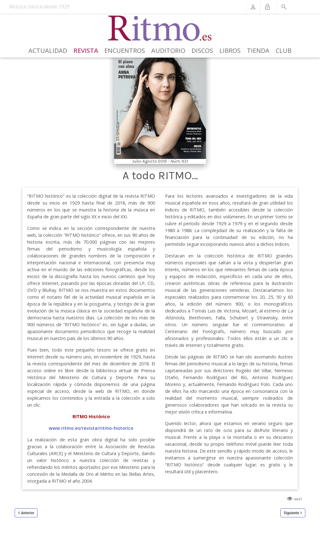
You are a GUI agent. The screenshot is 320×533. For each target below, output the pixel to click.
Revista (85, 50)
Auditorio (168, 50)
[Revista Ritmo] (160, 28)
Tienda (258, 50)
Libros (230, 50)
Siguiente (291, 512)
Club (284, 50)
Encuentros (124, 50)
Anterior (27, 512)
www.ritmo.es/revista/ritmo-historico (91, 428)
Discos (202, 50)
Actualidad (47, 50)
